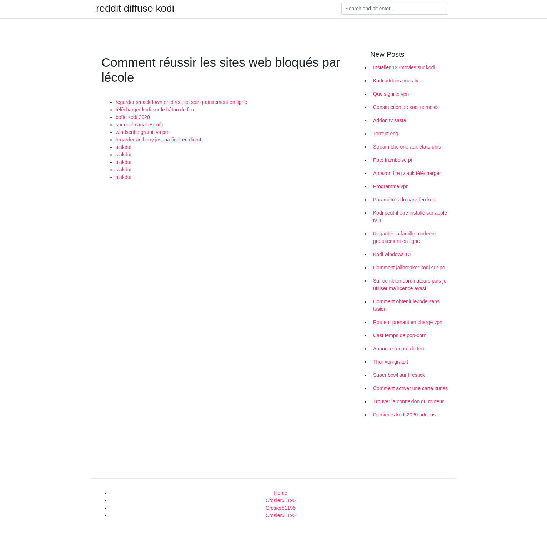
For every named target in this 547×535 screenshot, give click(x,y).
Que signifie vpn (391, 94)
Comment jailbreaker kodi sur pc (409, 267)
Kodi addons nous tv (395, 81)
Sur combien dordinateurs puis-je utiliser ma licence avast (409, 284)
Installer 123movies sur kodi (404, 67)
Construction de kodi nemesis (406, 107)
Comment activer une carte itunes (410, 388)
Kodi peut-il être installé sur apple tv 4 (410, 216)
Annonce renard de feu (398, 348)
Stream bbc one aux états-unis (407, 147)
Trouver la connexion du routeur (408, 401)
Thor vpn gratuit (390, 362)
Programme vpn (391, 186)
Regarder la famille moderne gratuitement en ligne (404, 237)
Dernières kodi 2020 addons (404, 415)
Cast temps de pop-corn (399, 335)
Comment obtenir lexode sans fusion (406, 305)
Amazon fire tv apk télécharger (407, 173)
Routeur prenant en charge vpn (407, 322)
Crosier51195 (281, 500)
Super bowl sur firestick (399, 375)
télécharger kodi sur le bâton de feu (155, 109)
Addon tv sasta (389, 120)
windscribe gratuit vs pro (143, 132)
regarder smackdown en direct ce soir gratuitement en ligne (181, 102)
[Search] (394, 8)
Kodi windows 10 (392, 254)
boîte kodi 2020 (133, 117)
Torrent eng (385, 133)
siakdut (123, 147)
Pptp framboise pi (392, 160)
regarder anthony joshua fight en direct (158, 139)
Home (280, 493)
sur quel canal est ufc (139, 125)
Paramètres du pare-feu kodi (404, 199)
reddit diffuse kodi (135, 8)
